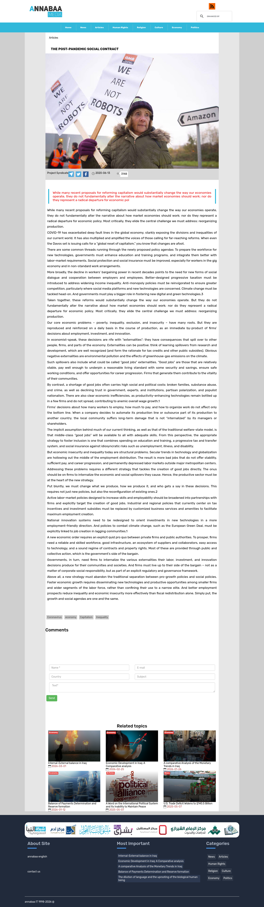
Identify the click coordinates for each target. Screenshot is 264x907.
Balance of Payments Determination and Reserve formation (153, 871)
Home (68, 27)
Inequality (102, 617)
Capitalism (86, 617)
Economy (177, 27)
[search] (214, 16)
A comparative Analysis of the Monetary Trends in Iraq (150, 866)
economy (70, 617)
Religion (141, 27)
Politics (195, 27)
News (83, 27)
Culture (159, 27)
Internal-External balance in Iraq (137, 855)
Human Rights (120, 27)
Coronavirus (54, 617)
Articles (99, 27)
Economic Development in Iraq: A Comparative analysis (151, 861)
